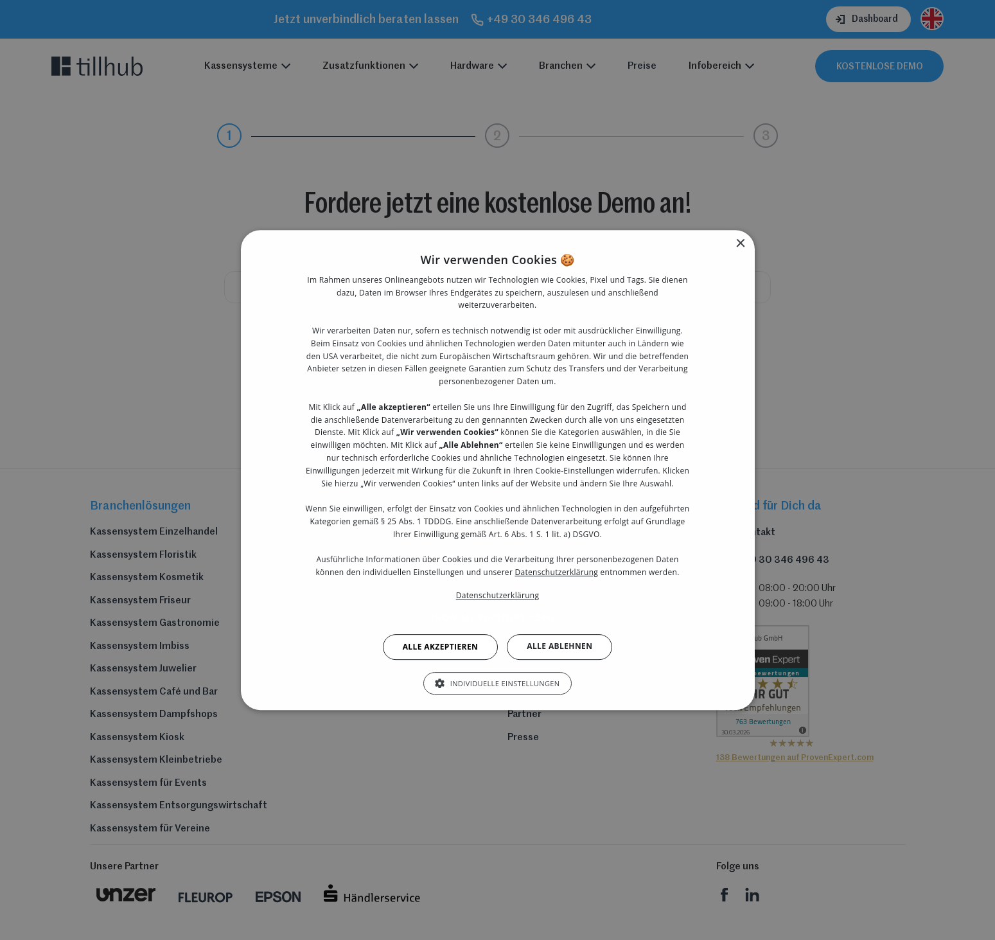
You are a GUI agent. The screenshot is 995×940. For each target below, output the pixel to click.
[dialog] (497, 470)
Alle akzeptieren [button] (441, 646)
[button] (497, 617)
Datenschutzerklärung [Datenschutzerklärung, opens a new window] (498, 595)
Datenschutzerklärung (557, 572)
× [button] (740, 244)
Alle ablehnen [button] (559, 646)
